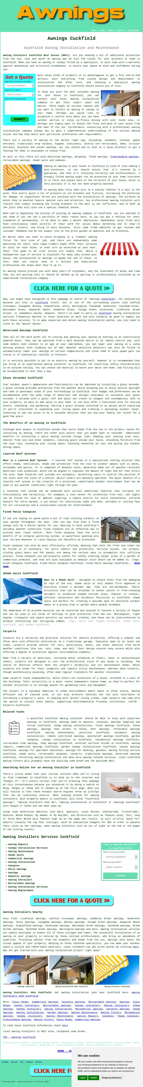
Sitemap (5, 1062)
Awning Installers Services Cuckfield (41, 837)
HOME (93, 30)
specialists (93, 943)
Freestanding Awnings (17, 1019)
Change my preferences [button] (111, 1078)
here (136, 947)
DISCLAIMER (133, 30)
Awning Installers (116, 1005)
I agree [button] (82, 1078)
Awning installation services (120, 929)
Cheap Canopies (128, 1016)
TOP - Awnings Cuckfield (19, 1037)
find (14, 918)
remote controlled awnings (65, 736)
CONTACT (120, 30)
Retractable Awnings (102, 1002)
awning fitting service (124, 750)
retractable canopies (52, 754)
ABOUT (111, 30)
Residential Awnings (89, 1009)
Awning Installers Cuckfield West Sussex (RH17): (37, 55)
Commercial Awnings (45, 1002)
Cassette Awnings (73, 1002)
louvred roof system (69, 460)
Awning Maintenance (84, 1012)
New (21, 1062)
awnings (51, 147)
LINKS (102, 30)
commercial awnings (29, 746)
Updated (29, 1062)
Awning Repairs (87, 1016)
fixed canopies (53, 529)
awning (56, 59)
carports (19, 645)
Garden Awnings (57, 1012)
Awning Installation (58, 1009)
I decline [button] (93, 1078)
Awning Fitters (111, 1012)
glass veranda (129, 384)
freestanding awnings (124, 156)
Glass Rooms (20, 1002)
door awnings (100, 729)
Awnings (124, 1002)
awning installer (71, 718)
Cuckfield (108, 299)
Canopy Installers (26, 1005)
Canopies (107, 1016)
